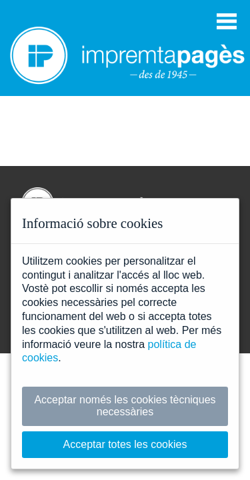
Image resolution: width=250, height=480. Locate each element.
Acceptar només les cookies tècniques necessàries (124, 405)
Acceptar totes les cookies (125, 444)
